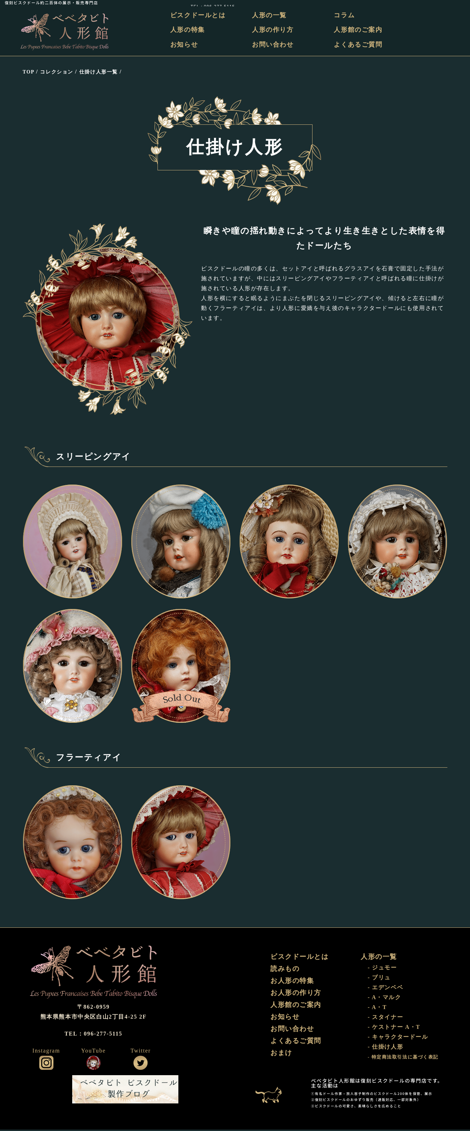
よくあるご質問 (358, 44)
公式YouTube (93, 1064)
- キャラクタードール (398, 1039)
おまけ (281, 1057)
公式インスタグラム (46, 1064)
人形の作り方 (274, 30)
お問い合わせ (274, 44)
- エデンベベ (385, 989)
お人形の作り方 (297, 995)
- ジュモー (382, 969)
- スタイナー (385, 1019)
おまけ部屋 (272, 1091)
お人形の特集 (293, 983)
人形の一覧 (270, 15)
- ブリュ (379, 979)
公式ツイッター (140, 1064)
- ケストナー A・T (394, 1029)
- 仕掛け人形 (385, 1048)
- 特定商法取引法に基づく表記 (403, 1058)
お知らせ (186, 44)
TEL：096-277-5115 (443, 3)
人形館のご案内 (358, 30)
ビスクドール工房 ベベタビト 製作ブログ (125, 1091)
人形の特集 (190, 30)
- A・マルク (384, 999)
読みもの (285, 970)
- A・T (377, 1009)
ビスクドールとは (200, 15)
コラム (344, 15)
